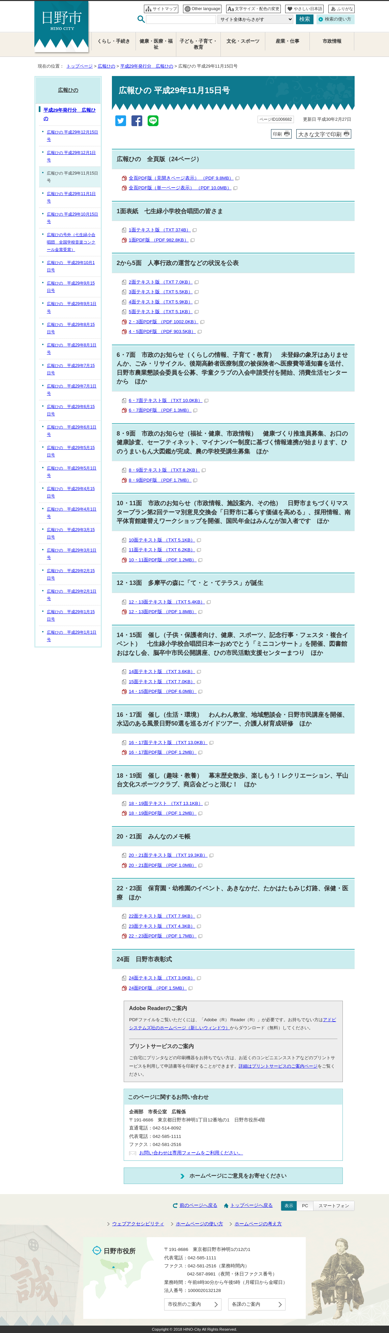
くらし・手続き (113, 41)
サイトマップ (165, 9)
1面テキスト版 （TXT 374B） (163, 229)
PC (305, 1205)
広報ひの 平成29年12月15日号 (72, 136)
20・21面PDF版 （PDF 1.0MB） (165, 865)
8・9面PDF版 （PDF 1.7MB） (163, 480)
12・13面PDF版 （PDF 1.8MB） (165, 611)
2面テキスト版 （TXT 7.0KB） (164, 282)
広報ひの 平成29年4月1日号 (71, 513)
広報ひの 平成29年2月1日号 (71, 595)
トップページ (79, 66)
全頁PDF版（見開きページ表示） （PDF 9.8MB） (184, 178)
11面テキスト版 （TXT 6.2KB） (165, 549)
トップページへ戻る (251, 1205)
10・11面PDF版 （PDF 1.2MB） (165, 559)
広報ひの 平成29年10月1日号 (71, 266)
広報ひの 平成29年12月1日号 (71, 156)
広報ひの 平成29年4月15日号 (71, 492)
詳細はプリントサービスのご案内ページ (278, 1066)
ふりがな (345, 9)
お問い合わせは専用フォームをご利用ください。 (191, 1152)
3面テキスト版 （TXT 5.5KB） (164, 291)
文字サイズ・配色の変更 (257, 9)
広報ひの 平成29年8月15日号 (71, 328)
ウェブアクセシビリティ (138, 1223)
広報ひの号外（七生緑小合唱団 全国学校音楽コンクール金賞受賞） (71, 242)
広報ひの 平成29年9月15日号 (71, 287)
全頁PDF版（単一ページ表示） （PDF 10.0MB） (183, 187)
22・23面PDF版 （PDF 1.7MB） (165, 935)
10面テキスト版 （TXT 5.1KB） (165, 540)
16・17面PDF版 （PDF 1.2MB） (165, 752)
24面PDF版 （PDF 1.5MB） (160, 988)
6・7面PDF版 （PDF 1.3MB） (163, 410)
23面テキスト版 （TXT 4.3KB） (165, 926)
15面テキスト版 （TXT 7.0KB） (165, 681)
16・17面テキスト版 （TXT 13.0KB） (171, 742)
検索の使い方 (338, 19)
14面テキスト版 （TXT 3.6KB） (165, 671)
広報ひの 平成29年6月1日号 (71, 431)
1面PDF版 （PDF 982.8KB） (161, 240)
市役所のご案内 (184, 1304)
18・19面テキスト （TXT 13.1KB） (169, 803)
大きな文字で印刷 (319, 134)
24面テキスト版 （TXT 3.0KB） (165, 977)
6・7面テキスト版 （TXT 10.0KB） (168, 400)
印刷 (277, 134)
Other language (206, 9)
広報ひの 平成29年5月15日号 (71, 451)
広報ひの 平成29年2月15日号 (71, 574)
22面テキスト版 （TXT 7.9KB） (165, 916)
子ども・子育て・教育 (198, 44)
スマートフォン (334, 1205)
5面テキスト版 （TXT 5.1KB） (164, 311)
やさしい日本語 (308, 9)
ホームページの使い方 (199, 1223)
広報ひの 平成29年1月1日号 (71, 636)
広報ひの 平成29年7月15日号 (71, 369)
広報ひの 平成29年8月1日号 (71, 349)
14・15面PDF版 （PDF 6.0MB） (165, 691)
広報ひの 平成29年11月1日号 (71, 197)
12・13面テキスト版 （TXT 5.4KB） (170, 601)
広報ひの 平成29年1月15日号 (71, 615)
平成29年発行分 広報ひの (146, 66)
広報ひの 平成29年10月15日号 (72, 218)
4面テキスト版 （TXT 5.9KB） (164, 301)
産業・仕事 (287, 41)
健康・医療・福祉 (156, 44)
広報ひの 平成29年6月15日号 (71, 410)
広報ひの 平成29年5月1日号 (71, 472)
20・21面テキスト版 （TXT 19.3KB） (171, 855)
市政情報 (332, 41)
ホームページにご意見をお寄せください (238, 1176)
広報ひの (106, 66)
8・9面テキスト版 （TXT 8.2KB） (167, 470)
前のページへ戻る (198, 1205)
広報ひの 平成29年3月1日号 (71, 554)
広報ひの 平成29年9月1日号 (71, 307)
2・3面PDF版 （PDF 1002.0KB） (166, 321)
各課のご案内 (246, 1304)
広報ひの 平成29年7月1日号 (71, 390)
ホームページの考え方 (258, 1223)
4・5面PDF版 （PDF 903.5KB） (165, 331)
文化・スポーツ (243, 41)
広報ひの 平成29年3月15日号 (71, 533)
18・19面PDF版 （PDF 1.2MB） (165, 813)
